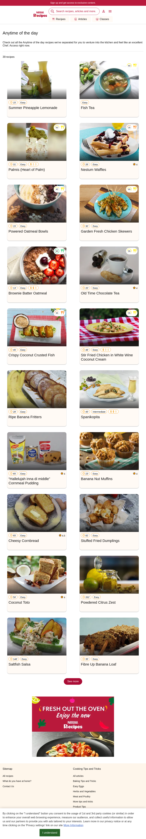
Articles (80, 19)
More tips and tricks (83, 801)
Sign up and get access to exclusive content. (73, 2)
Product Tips (79, 806)
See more (73, 681)
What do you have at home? (17, 781)
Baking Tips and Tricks (84, 781)
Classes (102, 19)
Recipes (58, 19)
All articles (78, 776)
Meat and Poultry (81, 796)
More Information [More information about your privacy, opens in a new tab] (73, 825)
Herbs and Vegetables (84, 791)
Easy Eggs (78, 786)
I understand (49, 832)
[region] (73, 823)
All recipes (8, 776)
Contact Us (8, 786)
